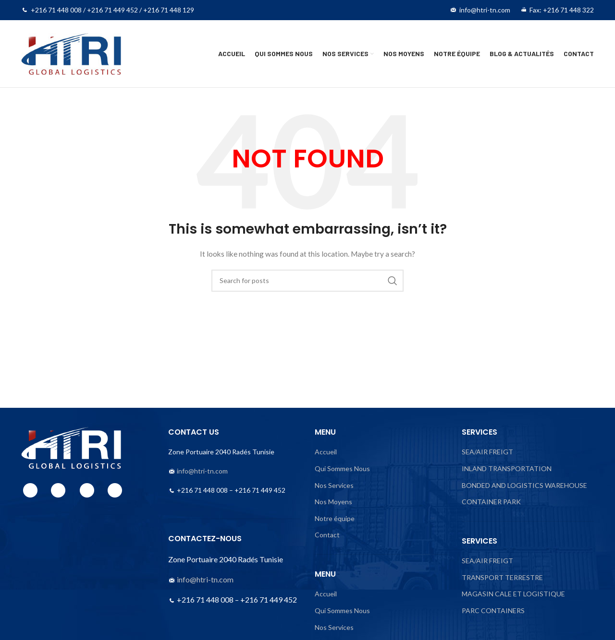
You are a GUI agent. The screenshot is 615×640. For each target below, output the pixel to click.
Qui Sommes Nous (342, 468)
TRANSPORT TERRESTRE (502, 577)
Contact (327, 535)
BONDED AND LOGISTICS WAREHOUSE (524, 485)
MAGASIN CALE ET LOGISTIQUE (513, 594)
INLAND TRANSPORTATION (507, 468)
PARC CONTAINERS (493, 610)
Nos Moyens (333, 502)
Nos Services (334, 485)
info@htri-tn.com (202, 471)
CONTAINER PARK (491, 502)
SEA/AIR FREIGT (487, 452)
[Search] (307, 281)
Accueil (326, 452)
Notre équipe (335, 518)
